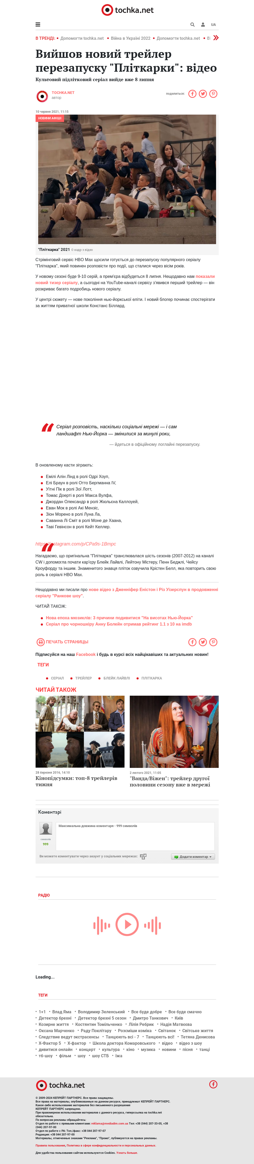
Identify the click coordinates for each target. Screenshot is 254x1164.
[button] (203, 24)
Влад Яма (61, 1011)
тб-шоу (46, 1055)
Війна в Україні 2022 (130, 38)
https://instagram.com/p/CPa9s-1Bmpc (76, 544)
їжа (118, 1055)
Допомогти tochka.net (82, 38)
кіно (130, 1049)
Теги (43, 995)
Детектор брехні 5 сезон (102, 1018)
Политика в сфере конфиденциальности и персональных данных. (111, 1145)
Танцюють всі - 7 (122, 1036)
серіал (57, 678)
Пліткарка (152, 678)
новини (169, 1049)
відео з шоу (190, 1043)
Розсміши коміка (135, 1030)
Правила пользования (50, 1145)
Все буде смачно (185, 1011)
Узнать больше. (127, 1153)
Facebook (86, 654)
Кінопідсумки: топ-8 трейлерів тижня (76, 781)
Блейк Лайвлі (117, 678)
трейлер (83, 678)
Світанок (167, 1030)
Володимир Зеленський (101, 1011)
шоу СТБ (100, 1055)
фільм (65, 1055)
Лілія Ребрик (141, 1024)
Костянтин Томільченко (98, 1024)
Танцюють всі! (160, 1036)
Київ (179, 1018)
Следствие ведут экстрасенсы (69, 1036)
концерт (87, 1049)
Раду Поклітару (96, 1030)
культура (111, 1049)
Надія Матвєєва (176, 1024)
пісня (188, 1049)
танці (204, 1049)
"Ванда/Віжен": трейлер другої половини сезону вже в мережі (170, 781)
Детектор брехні (55, 1018)
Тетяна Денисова (198, 1036)
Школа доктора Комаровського (124, 1043)
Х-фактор (76, 1043)
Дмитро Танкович (150, 1018)
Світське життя (197, 1030)
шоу (82, 1055)
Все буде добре (146, 1011)
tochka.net (63, 93)
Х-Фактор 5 (50, 1043)
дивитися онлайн (55, 1049)
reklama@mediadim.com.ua (109, 1123)
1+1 (42, 1011)
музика (148, 1049)
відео (167, 1043)
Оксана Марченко (56, 1030)
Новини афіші (49, 118)
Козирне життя (54, 1024)
